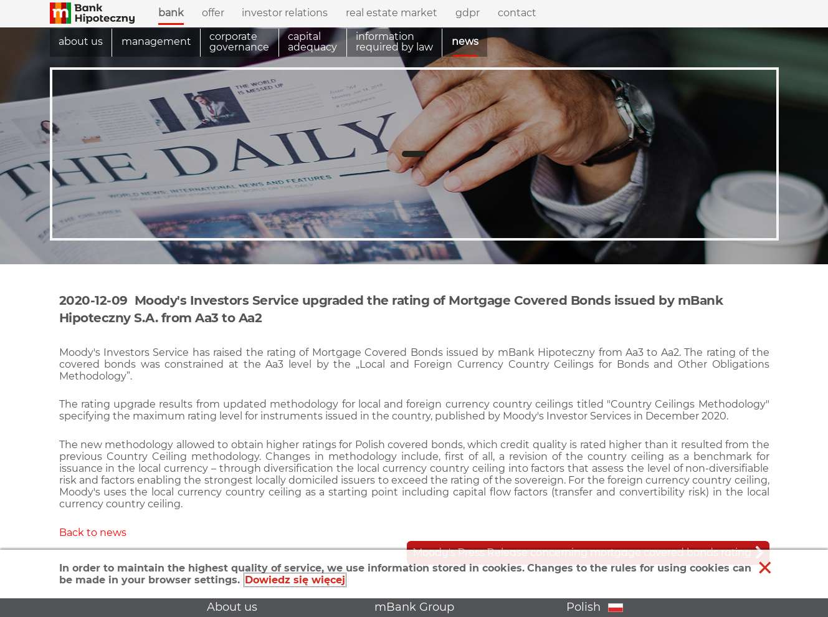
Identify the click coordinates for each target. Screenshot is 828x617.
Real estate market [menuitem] (391, 13)
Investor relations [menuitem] (285, 10)
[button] (92, 13)
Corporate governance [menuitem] (239, 42)
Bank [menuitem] (171, 10)
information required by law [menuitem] (394, 42)
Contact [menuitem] (517, 13)
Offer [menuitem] (213, 10)
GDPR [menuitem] (467, 13)
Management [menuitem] (156, 41)
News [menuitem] (465, 41)
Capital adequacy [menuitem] (312, 42)
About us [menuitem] (81, 41)
